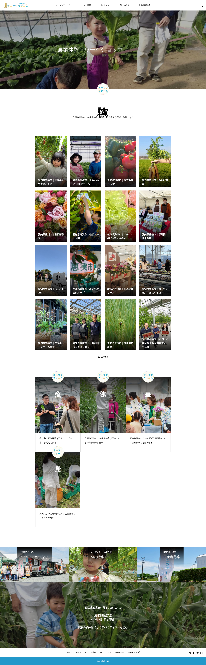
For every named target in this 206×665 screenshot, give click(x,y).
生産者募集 (144, 5)
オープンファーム (63, 5)
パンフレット (105, 5)
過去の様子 (124, 5)
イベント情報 (85, 5)
